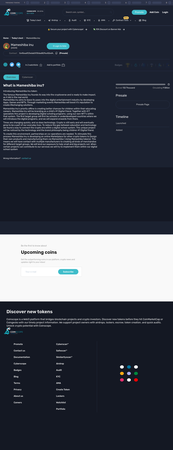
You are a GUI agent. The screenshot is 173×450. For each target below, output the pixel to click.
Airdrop (60, 363)
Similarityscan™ (64, 357)
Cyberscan (27, 77)
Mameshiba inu (33, 38)
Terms (17, 383)
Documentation (22, 357)
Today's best (17, 38)
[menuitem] (34, 21)
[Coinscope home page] (13, 12)
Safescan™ (61, 350)
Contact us (19, 350)
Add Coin (154, 12)
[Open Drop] (143, 86)
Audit (59, 370)
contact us (26, 158)
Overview (11, 77)
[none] (55, 21)
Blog (16, 376)
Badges (118, 65)
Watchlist (61, 402)
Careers (18, 402)
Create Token (63, 389)
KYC (58, 376)
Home (6, 38)
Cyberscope (20, 363)
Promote (139, 12)
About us (18, 396)
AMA (58, 383)
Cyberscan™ (62, 344)
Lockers (60, 396)
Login (165, 12)
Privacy (17, 389)
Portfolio (60, 409)
